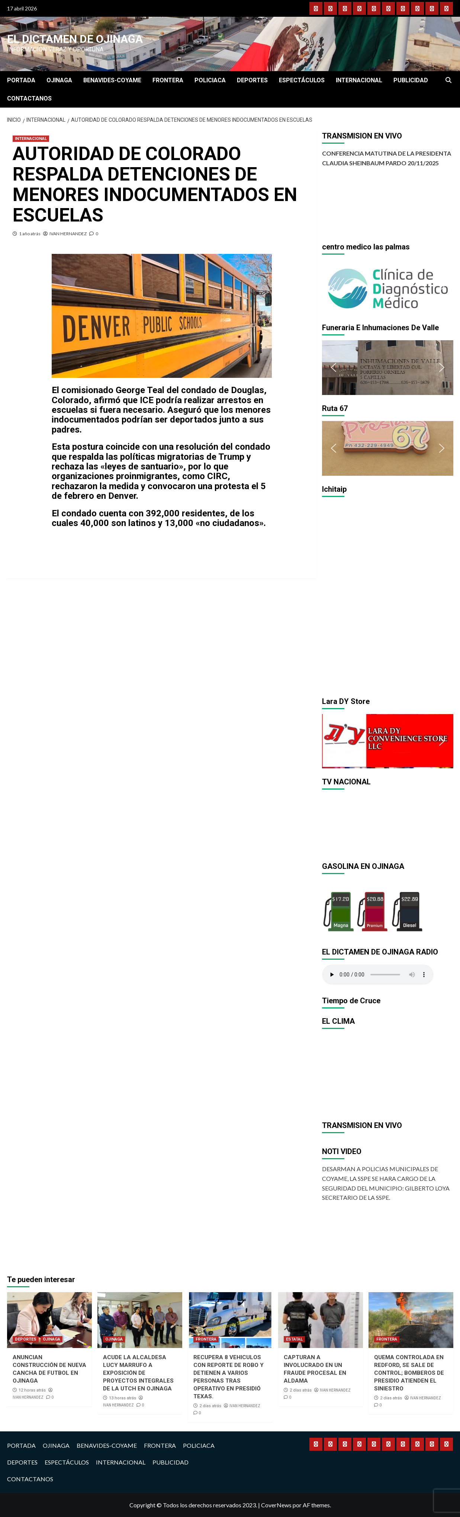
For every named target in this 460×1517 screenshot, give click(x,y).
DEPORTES (252, 80)
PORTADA (21, 80)
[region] (387, 286)
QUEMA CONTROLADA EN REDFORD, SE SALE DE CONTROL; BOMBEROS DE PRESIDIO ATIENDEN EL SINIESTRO (409, 1373)
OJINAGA (59, 80)
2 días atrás (210, 1405)
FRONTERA (167, 80)
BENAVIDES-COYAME (112, 80)
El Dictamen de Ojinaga (75, 38)
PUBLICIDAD (410, 80)
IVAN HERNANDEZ (68, 233)
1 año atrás (30, 233)
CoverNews (276, 1504)
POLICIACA (210, 80)
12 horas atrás (32, 1390)
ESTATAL (294, 1339)
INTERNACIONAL (359, 80)
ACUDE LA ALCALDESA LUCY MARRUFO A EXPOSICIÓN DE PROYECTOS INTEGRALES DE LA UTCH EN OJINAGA (138, 1373)
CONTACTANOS (29, 98)
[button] (334, 287)
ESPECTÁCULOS (302, 80)
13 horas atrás (122, 1398)
